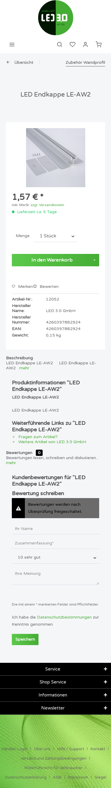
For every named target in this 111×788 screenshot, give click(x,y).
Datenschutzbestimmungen (64, 617)
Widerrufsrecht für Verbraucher (53, 768)
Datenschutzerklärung (25, 777)
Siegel (100, 777)
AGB (57, 777)
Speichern (25, 639)
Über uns (42, 749)
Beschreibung (19, 357)
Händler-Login (14, 749)
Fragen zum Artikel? (35, 436)
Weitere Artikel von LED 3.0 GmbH (49, 441)
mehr (24, 368)
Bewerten (46, 286)
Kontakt (98, 749)
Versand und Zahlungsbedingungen (53, 758)
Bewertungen (19, 452)
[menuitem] (12, 44)
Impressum (78, 777)
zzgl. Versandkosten (47, 205)
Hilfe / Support (70, 749)
